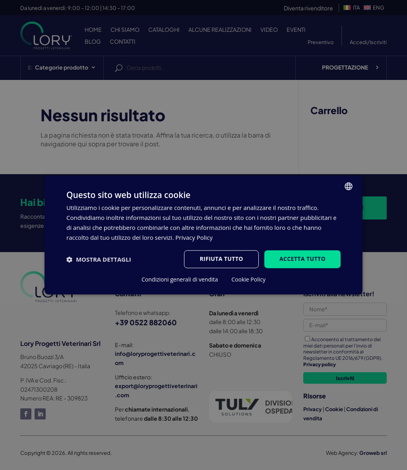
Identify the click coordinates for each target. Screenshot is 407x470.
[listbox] (349, 186)
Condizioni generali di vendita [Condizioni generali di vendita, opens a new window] (179, 280)
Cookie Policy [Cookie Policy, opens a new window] (248, 280)
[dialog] (203, 234)
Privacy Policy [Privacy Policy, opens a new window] (194, 237)
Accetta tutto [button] (302, 259)
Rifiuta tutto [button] (221, 259)
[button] (98, 259)
